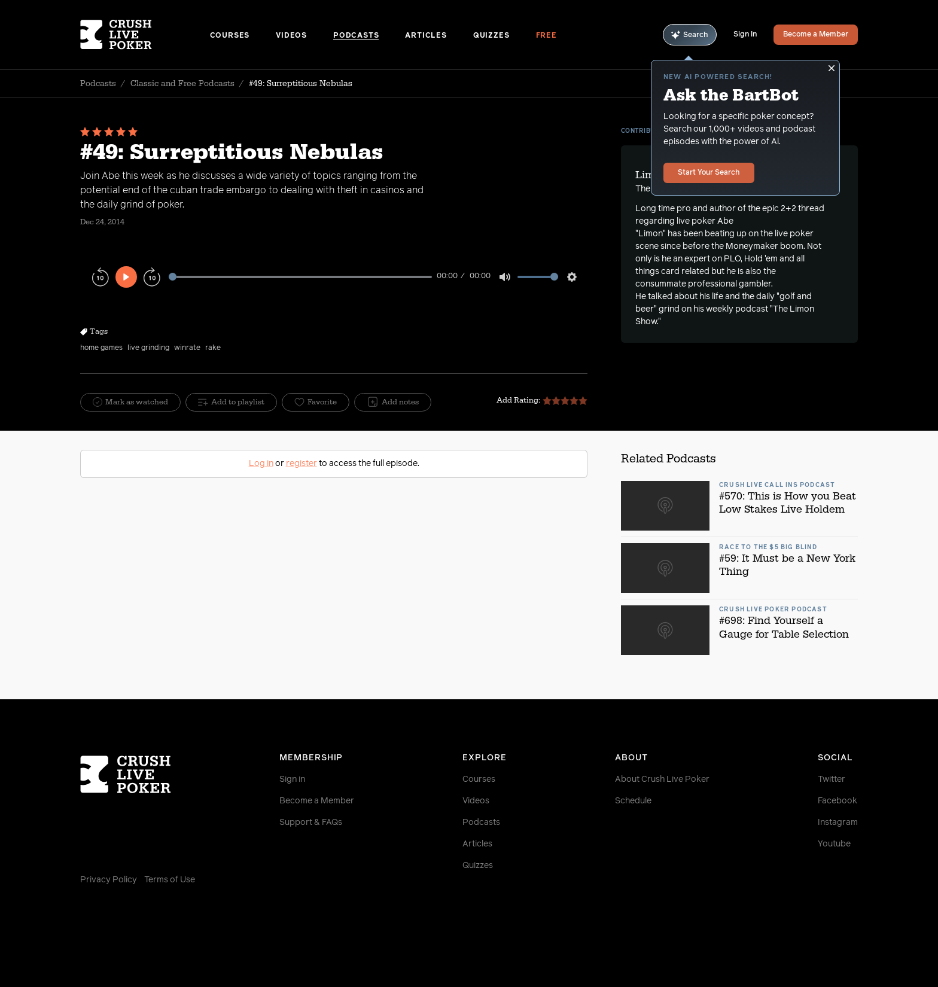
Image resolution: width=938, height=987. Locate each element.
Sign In (745, 34)
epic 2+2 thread (793, 209)
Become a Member (815, 34)
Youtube (834, 844)
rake (213, 348)
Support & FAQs (310, 822)
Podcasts (356, 35)
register (301, 463)
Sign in (292, 779)
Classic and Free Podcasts (182, 84)
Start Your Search (709, 172)
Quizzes (491, 35)
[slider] (300, 276)
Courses (230, 35)
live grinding (148, 348)
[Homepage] (145, 34)
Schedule (633, 801)
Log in (261, 463)
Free (546, 35)
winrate (187, 348)
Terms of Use (169, 880)
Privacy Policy (108, 880)
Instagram (838, 822)
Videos (291, 35)
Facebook (837, 801)
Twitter (831, 779)
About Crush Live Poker (662, 779)
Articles (425, 35)
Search (689, 35)
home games (101, 348)
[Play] (126, 277)
